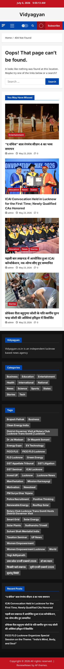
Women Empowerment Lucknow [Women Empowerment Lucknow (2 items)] (26, 549)
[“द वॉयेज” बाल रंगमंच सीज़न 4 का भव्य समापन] (32, 121)
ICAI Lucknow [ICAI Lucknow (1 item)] (34, 469)
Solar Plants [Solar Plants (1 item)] (14, 525)
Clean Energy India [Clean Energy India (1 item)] (18, 425)
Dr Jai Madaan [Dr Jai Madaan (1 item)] (15, 439)
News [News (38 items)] (10, 388)
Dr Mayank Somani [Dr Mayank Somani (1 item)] (38, 439)
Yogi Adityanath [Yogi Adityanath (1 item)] (16, 555)
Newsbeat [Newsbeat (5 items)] (29, 487)
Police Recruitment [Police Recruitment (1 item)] (18, 499)
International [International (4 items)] (26, 382)
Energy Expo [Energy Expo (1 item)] (14, 445)
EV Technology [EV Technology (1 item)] (35, 445)
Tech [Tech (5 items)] (22, 394)
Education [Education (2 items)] (28, 376)
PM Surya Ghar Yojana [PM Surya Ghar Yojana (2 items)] (20, 493)
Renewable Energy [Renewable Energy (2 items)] (18, 505)
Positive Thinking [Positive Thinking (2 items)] (43, 499)
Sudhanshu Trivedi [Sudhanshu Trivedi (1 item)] (36, 525)
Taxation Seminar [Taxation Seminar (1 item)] (17, 537)
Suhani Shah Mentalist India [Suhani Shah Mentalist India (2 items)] (23, 531)
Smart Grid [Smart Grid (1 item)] (13, 519)
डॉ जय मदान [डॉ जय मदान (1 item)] (46, 561)
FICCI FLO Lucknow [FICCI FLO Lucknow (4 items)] (33, 451)
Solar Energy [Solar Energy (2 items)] (31, 519)
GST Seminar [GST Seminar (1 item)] (14, 469)
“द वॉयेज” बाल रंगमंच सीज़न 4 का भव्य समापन (27, 596)
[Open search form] (33, 25)
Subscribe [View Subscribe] (48, 25)
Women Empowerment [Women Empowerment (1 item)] (20, 543)
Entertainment (16, 134)
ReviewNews (24, 665)
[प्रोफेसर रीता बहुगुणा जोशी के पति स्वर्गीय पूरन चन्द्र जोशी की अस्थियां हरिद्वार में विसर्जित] (32, 290)
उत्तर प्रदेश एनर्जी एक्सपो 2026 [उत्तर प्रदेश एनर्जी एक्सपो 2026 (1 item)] (21, 561)
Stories (34, 249)
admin (11, 153)
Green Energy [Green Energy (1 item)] (35, 457)
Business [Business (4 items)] (34, 419)
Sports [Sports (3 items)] (35, 388)
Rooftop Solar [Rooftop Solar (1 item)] (41, 505)
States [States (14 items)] (47, 388)
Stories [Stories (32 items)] (11, 394)
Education (14, 189)
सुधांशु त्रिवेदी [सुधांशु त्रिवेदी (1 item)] (13, 572)
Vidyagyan (32, 14)
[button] (3, 25)
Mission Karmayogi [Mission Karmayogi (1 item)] (38, 481)
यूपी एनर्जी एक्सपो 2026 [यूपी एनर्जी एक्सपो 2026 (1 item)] (42, 567)
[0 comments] (36, 153)
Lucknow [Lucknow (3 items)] (27, 475)
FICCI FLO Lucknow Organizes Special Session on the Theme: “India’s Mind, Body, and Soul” (30, 639)
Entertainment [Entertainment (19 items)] (46, 376)
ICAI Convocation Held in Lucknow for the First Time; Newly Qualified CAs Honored (30, 203)
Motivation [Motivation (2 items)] (13, 487)
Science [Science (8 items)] (22, 388)
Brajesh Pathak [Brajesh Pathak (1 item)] (15, 419)
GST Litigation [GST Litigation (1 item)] (46, 463)
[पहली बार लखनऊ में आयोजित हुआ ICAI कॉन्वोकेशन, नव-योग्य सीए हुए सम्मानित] (32, 236)
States (34, 189)
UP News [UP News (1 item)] (36, 537)
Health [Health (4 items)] (10, 382)
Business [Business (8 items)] (12, 376)
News (25, 189)
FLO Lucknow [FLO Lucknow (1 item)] (15, 457)
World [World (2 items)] (52, 549)
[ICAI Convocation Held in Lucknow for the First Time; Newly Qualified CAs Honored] (32, 176)
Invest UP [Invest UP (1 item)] (12, 475)
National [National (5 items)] (43, 382)
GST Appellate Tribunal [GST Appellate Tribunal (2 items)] (20, 463)
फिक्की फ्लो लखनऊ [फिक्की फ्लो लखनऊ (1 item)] (16, 567)
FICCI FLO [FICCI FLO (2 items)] (12, 451)
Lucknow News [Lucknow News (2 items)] (46, 475)
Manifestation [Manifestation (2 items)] (15, 481)
